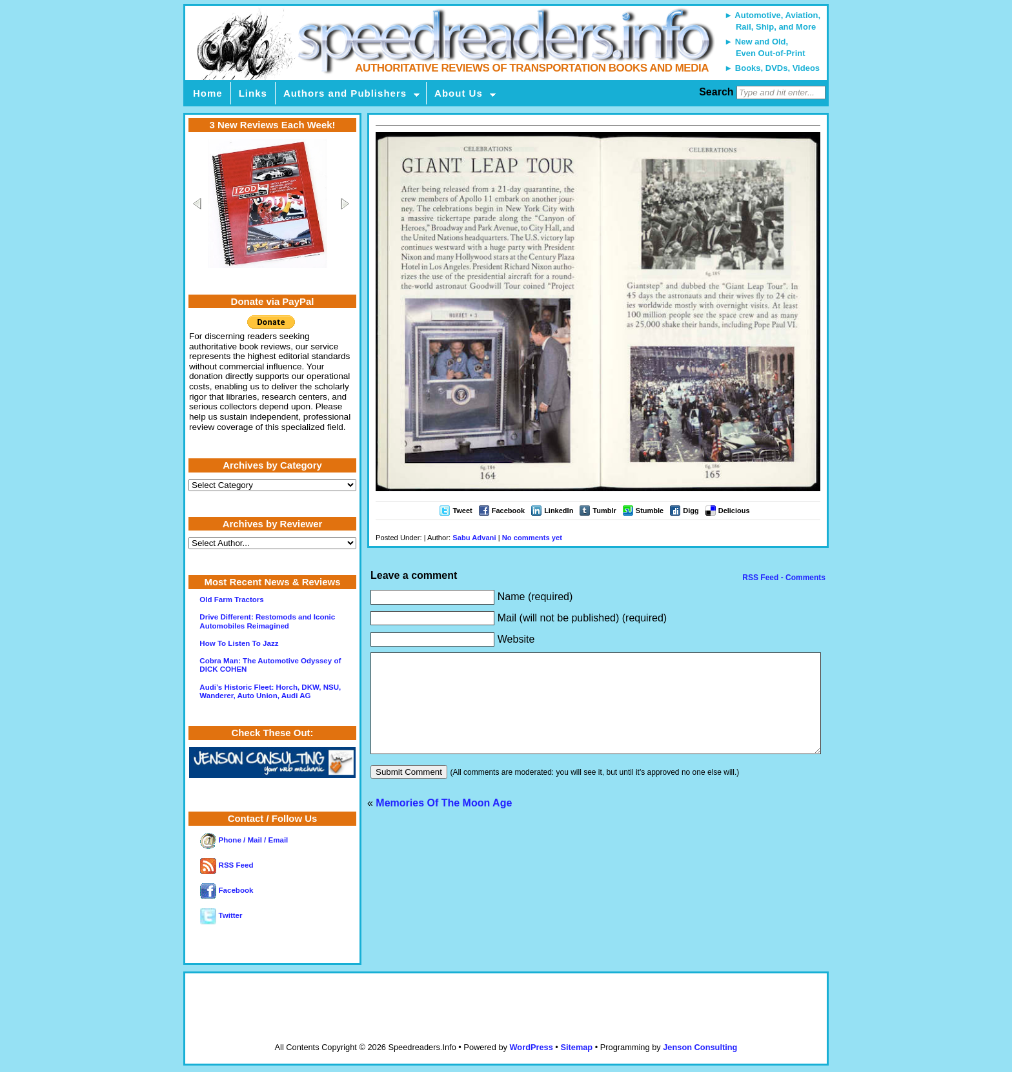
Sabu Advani (474, 537)
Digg (690, 510)
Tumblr (604, 510)
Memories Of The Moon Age (444, 822)
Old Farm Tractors (231, 599)
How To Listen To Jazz (238, 643)
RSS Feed (226, 865)
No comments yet (532, 537)
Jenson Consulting (700, 1047)
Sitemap (576, 1047)
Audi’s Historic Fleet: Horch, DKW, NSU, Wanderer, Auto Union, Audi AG (270, 691)
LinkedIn (558, 510)
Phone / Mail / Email (244, 840)
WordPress (530, 1047)
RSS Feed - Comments (782, 577)
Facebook (508, 510)
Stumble (649, 510)
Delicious (734, 510)
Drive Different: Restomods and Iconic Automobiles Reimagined (267, 621)
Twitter (221, 915)
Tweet (462, 510)
